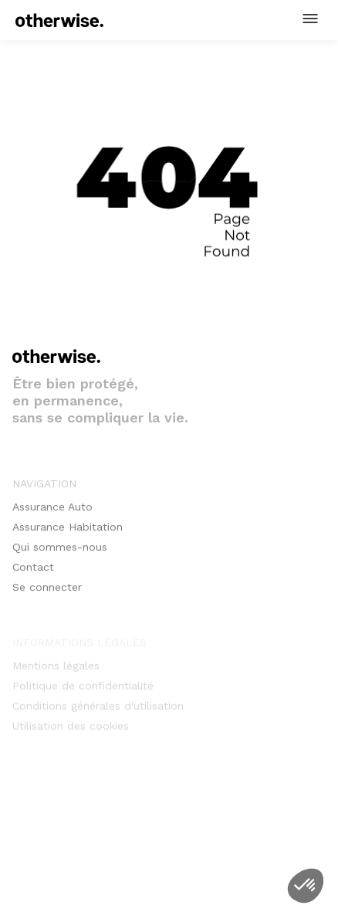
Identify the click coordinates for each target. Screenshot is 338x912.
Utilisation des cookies (70, 729)
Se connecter (47, 593)
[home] (59, 20)
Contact (33, 573)
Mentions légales (56, 669)
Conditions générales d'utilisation (98, 709)
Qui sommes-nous (59, 553)
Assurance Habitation (67, 533)
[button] (310, 18)
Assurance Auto (52, 513)
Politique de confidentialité (83, 689)
